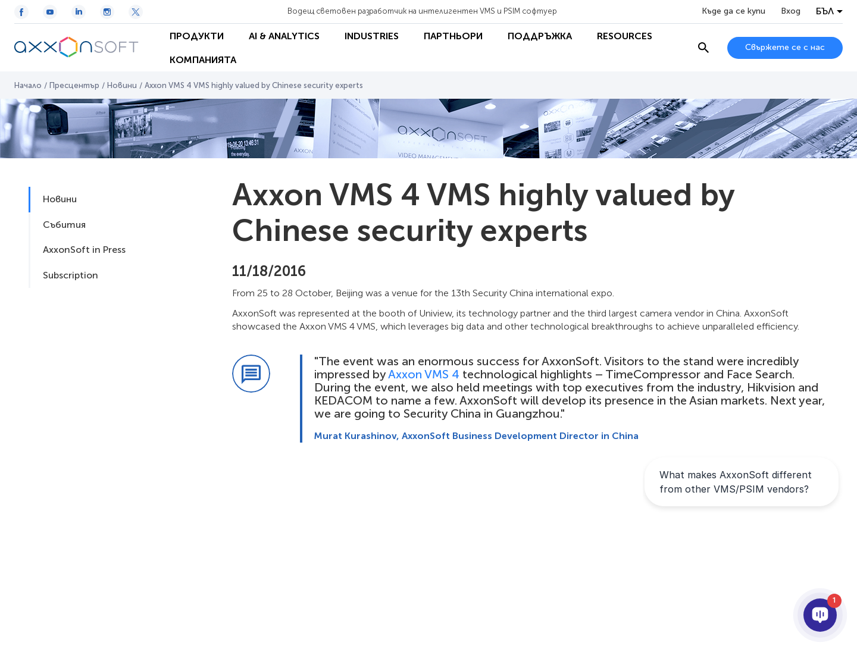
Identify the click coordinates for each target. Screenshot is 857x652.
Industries (372, 36)
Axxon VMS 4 (423, 374)
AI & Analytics (284, 36)
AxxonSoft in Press (84, 249)
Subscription (70, 275)
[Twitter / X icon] (136, 12)
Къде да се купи (733, 11)
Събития (64, 224)
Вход (790, 11)
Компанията (203, 59)
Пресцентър (74, 85)
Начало (28, 85)
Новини (122, 85)
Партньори (453, 36)
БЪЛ (825, 11)
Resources (624, 36)
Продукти (197, 36)
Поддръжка (540, 36)
